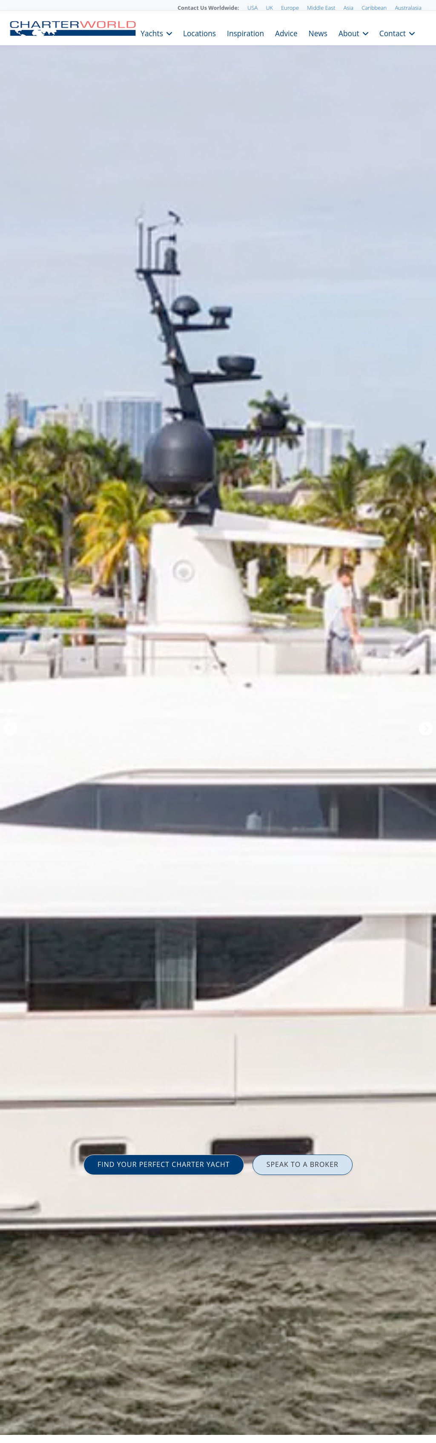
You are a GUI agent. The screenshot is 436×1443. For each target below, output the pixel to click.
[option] (218, 721)
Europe (290, 8)
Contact (392, 32)
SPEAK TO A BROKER (302, 1164)
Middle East (321, 8)
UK (269, 8)
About (348, 32)
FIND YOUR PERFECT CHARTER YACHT (164, 1164)
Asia (348, 8)
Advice (286, 32)
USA (252, 8)
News (318, 32)
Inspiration (245, 32)
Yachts (152, 32)
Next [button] (426, 728)
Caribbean (374, 8)
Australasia (408, 8)
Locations (199, 32)
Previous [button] (10, 728)
